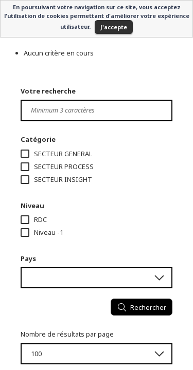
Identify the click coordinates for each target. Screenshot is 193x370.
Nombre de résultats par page (67, 334)
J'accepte (113, 27)
